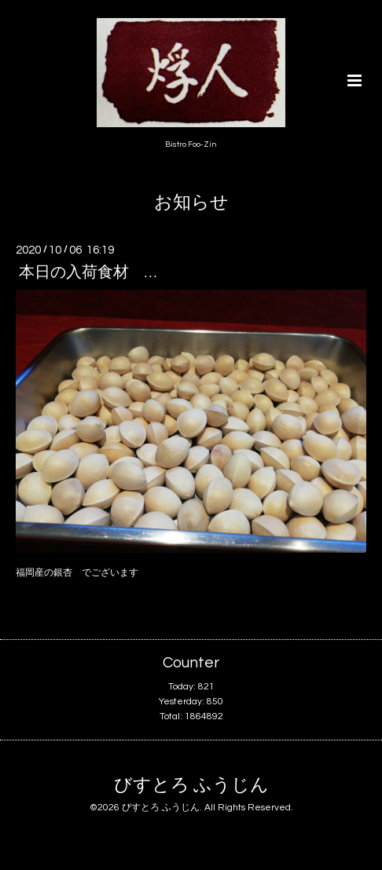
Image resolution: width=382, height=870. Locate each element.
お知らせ (191, 203)
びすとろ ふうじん (191, 786)
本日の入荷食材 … (87, 272)
